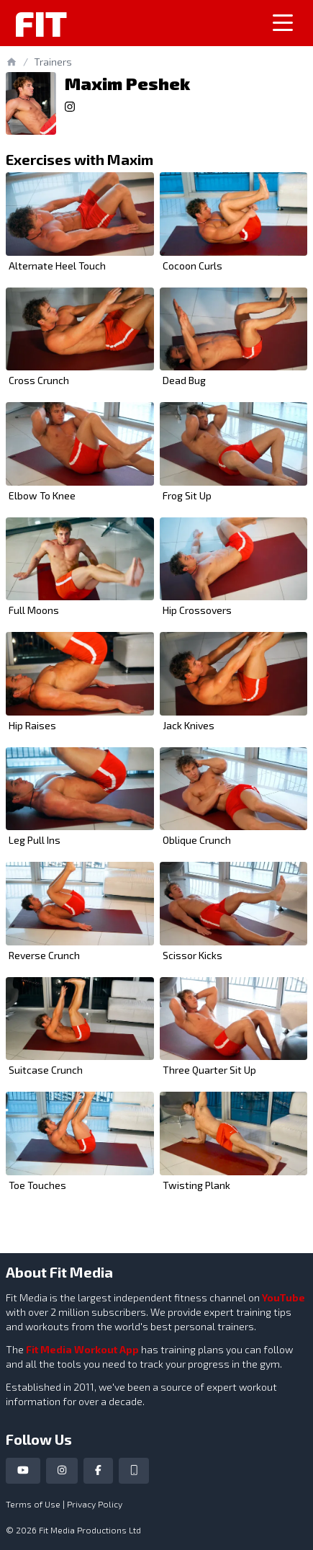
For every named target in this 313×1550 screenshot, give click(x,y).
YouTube (283, 1297)
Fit (40, 23)
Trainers (53, 61)
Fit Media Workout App (82, 1349)
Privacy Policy (94, 1504)
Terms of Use (33, 1504)
